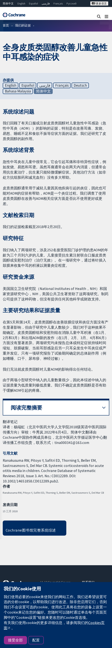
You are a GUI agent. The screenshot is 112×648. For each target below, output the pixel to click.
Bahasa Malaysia (18, 91)
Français (58, 3)
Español (33, 3)
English (21, 3)
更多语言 (99, 3)
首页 (6, 25)
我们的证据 (23, 25)
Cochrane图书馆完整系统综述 (31, 530)
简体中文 (8, 3)
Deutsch (80, 85)
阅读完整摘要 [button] (26, 407)
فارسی (46, 3)
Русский (71, 3)
